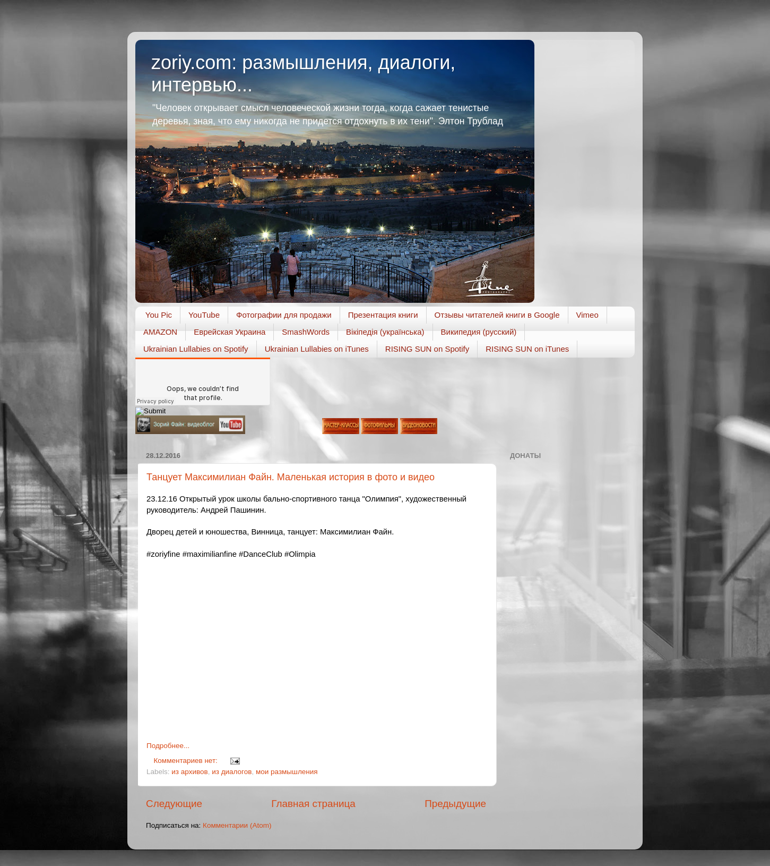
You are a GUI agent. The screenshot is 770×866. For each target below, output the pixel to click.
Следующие (174, 803)
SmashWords (306, 331)
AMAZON (160, 331)
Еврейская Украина (229, 331)
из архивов (189, 772)
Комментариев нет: (187, 761)
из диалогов (232, 772)
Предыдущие (455, 803)
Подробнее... (167, 746)
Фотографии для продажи (284, 314)
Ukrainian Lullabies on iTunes (317, 348)
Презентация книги (383, 314)
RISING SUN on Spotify (427, 348)
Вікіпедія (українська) (385, 331)
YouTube (204, 314)
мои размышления (287, 772)
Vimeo (587, 314)
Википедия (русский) (479, 331)
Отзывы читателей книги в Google (497, 314)
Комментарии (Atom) (237, 825)
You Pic (158, 314)
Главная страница (313, 803)
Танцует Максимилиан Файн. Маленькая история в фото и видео (290, 477)
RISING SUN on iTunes (527, 348)
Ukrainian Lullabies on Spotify (195, 348)
